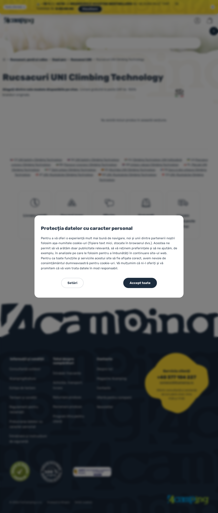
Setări (72, 283)
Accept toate (140, 283)
